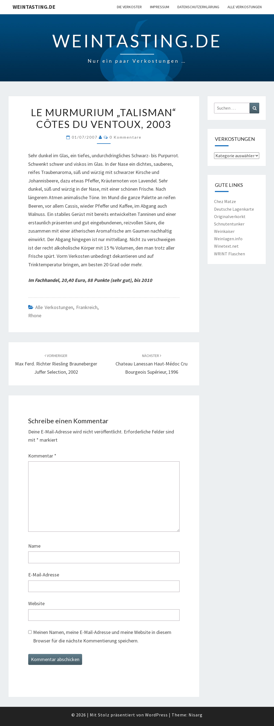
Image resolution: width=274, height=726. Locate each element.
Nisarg (196, 715)
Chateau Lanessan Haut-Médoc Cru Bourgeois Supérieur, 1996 (152, 364)
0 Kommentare (125, 137)
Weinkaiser (224, 231)
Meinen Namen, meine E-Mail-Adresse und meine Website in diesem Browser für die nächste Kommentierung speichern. (102, 636)
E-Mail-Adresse (43, 574)
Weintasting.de (34, 6)
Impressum (159, 6)
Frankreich (86, 307)
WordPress (156, 715)
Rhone (34, 315)
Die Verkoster (129, 6)
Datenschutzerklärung (198, 6)
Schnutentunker (229, 224)
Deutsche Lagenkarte (234, 209)
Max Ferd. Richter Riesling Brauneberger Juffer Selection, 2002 (56, 364)
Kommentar (42, 456)
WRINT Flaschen (229, 253)
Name (34, 546)
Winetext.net (226, 246)
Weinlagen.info (228, 238)
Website (36, 603)
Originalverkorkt (230, 216)
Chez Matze (225, 201)
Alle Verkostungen (244, 6)
